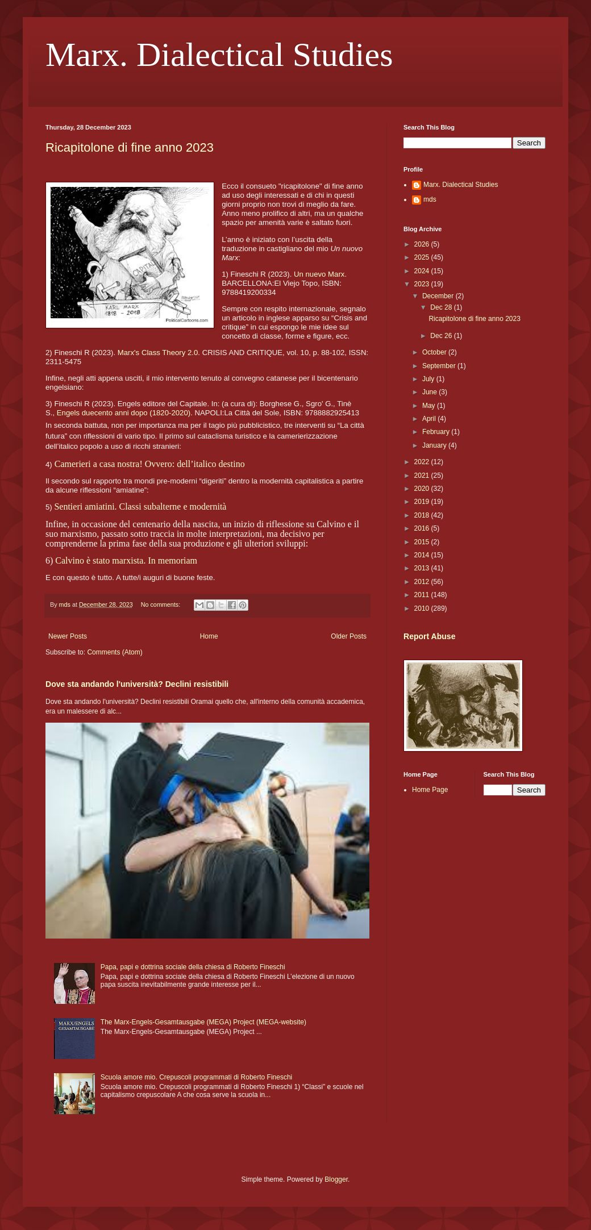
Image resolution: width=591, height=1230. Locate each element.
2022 (422, 462)
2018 (422, 515)
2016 (422, 528)
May (429, 406)
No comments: (161, 604)
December (439, 296)
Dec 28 (441, 307)
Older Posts (349, 636)
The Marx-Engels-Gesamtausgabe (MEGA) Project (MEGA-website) (203, 1022)
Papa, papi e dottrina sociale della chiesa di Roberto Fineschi (193, 967)
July (429, 379)
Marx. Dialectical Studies (219, 54)
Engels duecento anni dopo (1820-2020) (123, 412)
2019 (422, 502)
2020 (422, 489)
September (439, 366)
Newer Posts (67, 636)
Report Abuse (429, 636)
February (436, 432)
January (435, 445)
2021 (422, 476)
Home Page (430, 790)
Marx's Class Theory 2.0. (159, 352)
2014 (422, 555)
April (430, 419)
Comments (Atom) (114, 652)
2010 (422, 608)
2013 (422, 568)
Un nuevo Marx (319, 274)
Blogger (336, 1179)
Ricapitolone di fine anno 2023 (129, 147)
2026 (422, 244)
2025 (422, 257)
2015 (422, 542)
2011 (422, 595)
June (430, 392)
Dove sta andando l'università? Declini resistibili (136, 684)
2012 (422, 582)
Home (209, 636)
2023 (422, 284)
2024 (422, 271)
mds (429, 199)
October (435, 352)
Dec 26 (441, 336)
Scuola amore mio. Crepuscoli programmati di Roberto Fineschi (196, 1077)
